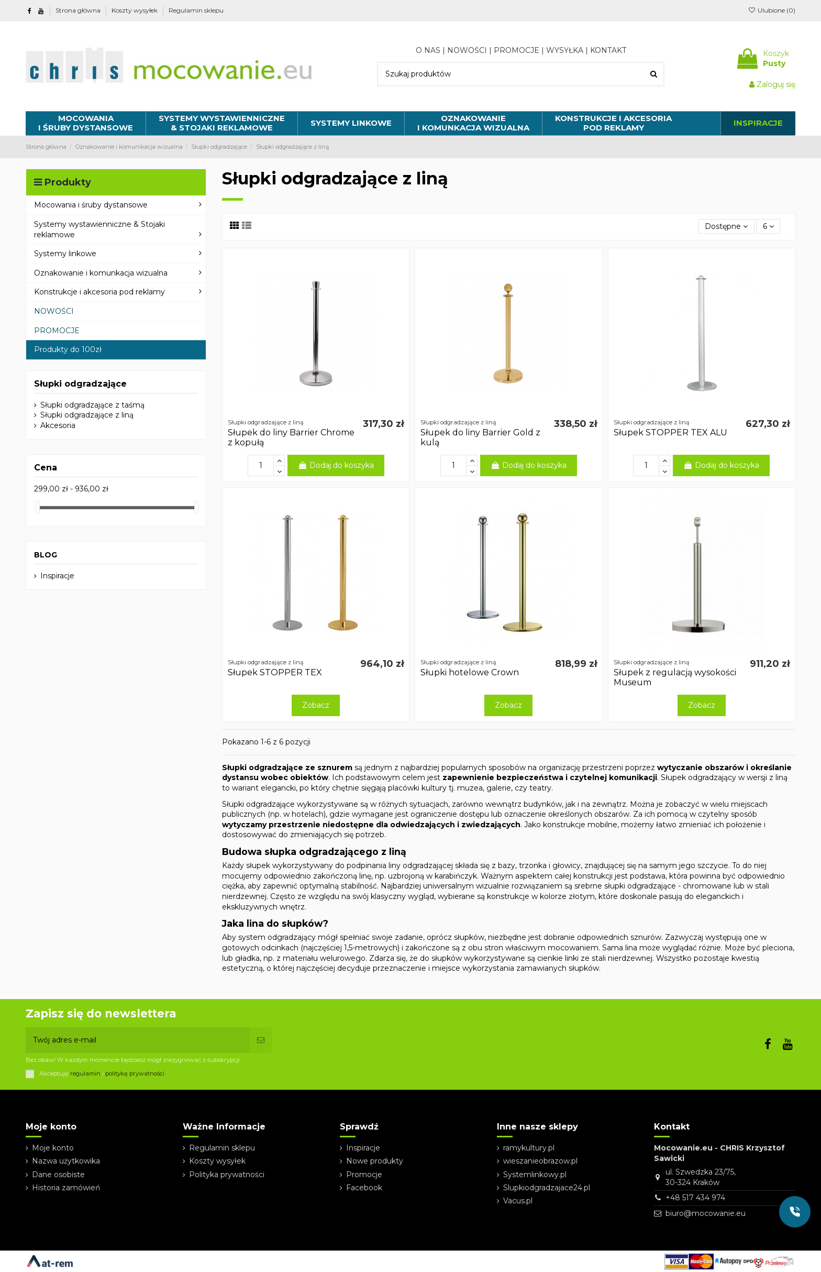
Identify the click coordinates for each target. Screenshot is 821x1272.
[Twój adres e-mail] (138, 1040)
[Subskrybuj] (261, 1040)
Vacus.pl (517, 1200)
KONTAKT (608, 50)
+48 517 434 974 (695, 1197)
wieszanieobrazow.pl (540, 1161)
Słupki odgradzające (80, 384)
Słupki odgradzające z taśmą (92, 405)
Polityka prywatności (226, 1174)
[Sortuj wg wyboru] (726, 226)
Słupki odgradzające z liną (87, 415)
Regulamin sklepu (196, 10)
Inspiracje (57, 575)
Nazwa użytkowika (66, 1161)
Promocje (364, 1174)
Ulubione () (771, 10)
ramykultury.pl (528, 1148)
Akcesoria (57, 425)
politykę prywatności (134, 1073)
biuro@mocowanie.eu (705, 1213)
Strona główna (79, 10)
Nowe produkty (374, 1161)
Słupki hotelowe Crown (469, 672)
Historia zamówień (66, 1187)
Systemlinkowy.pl (535, 1174)
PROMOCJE (516, 50)
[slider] (38, 507)
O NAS (428, 50)
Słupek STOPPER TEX (275, 672)
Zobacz (315, 705)
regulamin (85, 1073)
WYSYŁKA (564, 50)
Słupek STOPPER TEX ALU (670, 432)
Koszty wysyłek (135, 10)
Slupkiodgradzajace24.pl (546, 1187)
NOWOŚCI (467, 50)
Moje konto (53, 1148)
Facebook (364, 1187)
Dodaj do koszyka (336, 465)
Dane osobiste (58, 1174)
